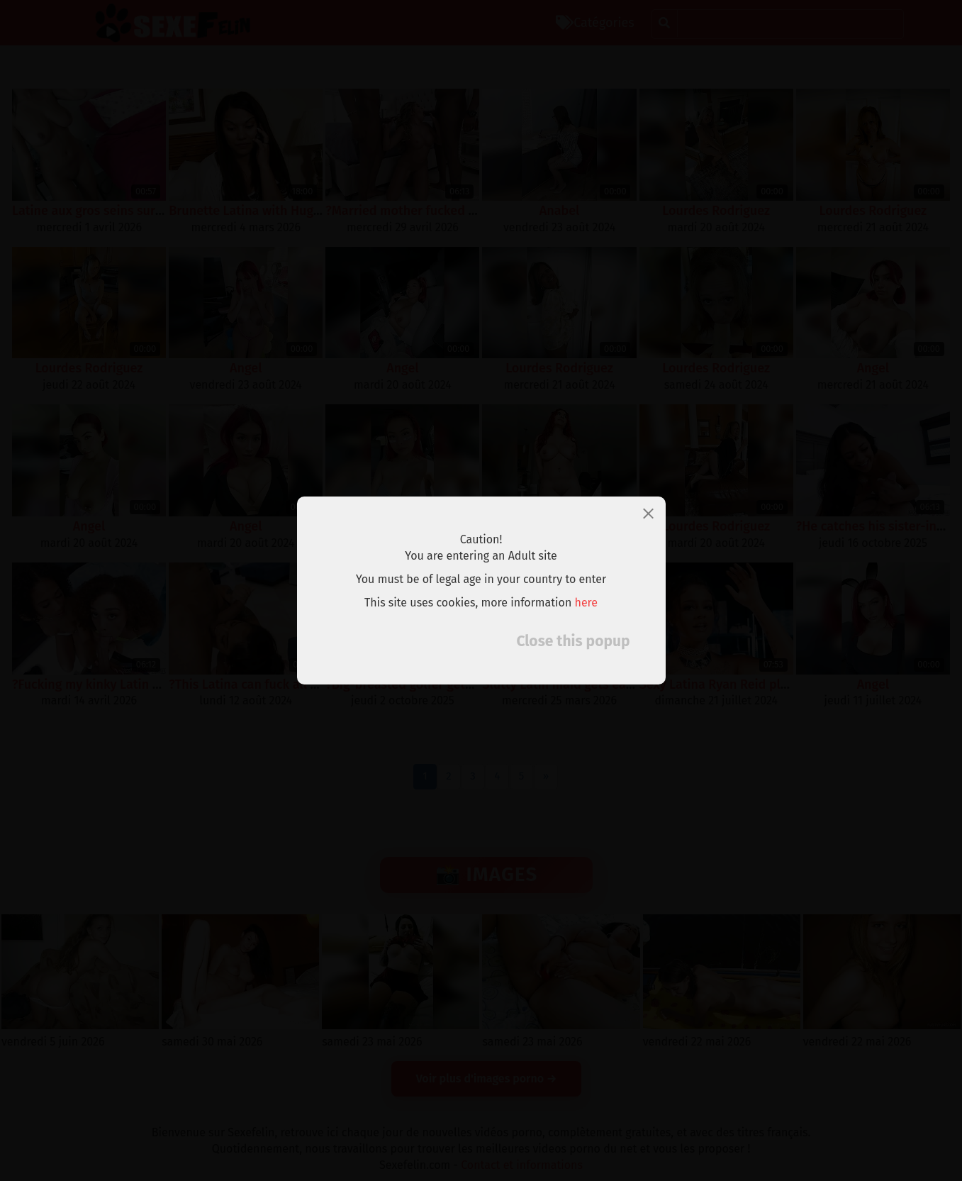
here (586, 602)
